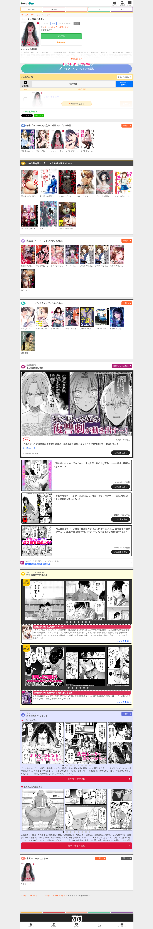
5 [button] (78, 622)
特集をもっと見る (121, 366)
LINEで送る (39, 115)
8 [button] (90, 622)
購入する (124, 84)
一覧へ (126, 125)
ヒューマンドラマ (43, 15)
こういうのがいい (31, 720)
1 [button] (63, 622)
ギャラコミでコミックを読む (76, 67)
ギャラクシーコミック (30, 896)
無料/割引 (53, 9)
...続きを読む (126, 840)
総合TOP (31, 9)
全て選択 (25, 86)
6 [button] (82, 622)
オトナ (121, 9)
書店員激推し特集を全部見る (78, 562)
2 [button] (67, 622)
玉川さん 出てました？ (33, 787)
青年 (32, 15)
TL (76, 9)
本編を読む (61, 42)
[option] (43, 600)
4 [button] (74, 622)
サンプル (61, 36)
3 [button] (71, 622)
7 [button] (86, 622)
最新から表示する (124, 77)
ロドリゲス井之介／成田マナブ (55, 27)
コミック (24, 15)
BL (99, 9)
